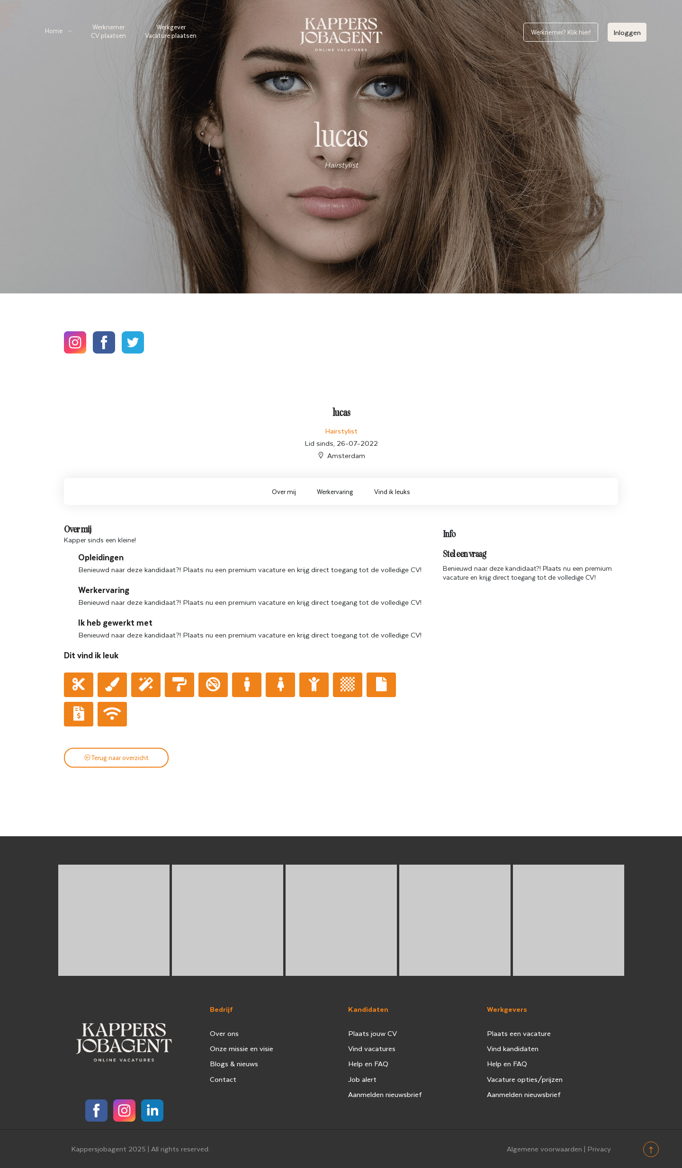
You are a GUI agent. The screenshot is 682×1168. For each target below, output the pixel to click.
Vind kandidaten (512, 1048)
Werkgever (171, 31)
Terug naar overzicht (116, 757)
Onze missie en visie (241, 1048)
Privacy (599, 1148)
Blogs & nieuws (234, 1063)
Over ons (224, 1033)
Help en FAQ (368, 1063)
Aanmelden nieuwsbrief (385, 1094)
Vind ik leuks (392, 491)
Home (54, 30)
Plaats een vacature (519, 1033)
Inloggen (627, 32)
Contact (223, 1079)
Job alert (362, 1079)
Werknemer (108, 31)
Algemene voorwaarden (544, 1148)
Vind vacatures (371, 1048)
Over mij (284, 491)
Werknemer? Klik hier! (561, 32)
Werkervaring (335, 491)
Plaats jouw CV (372, 1033)
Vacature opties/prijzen (525, 1079)
